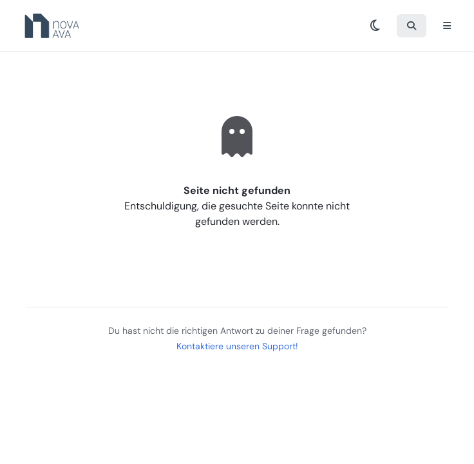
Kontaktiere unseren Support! (237, 346)
